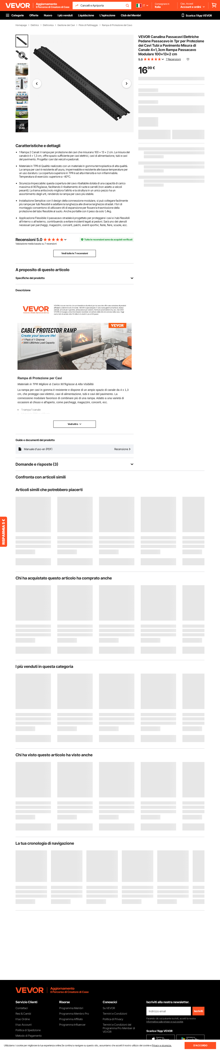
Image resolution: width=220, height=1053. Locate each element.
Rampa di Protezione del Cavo (117, 25)
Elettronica (48, 25)
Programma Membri (71, 1008)
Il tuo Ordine (23, 1019)
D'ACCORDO (200, 1045)
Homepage (21, 25)
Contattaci (22, 1008)
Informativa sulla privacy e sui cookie (164, 1021)
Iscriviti (198, 1011)
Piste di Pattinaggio (88, 25)
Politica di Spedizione (28, 1030)
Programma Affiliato (71, 1019)
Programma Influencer (72, 1024)
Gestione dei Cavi (66, 25)
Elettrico (35, 25)
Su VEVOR (109, 1008)
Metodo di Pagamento (29, 1035)
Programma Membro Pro (74, 1013)
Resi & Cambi (23, 1013)
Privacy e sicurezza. (162, 1045)
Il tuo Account (23, 1024)
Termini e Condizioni (115, 1013)
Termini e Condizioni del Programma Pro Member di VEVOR (119, 1028)
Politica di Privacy (113, 1019)
